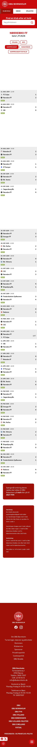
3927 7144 (10, 495)
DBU (18, 705)
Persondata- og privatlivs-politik (18, 734)
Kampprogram (12, 47)
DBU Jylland (18, 715)
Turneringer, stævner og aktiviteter (18, 640)
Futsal (18, 727)
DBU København (18, 718)
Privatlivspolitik (18, 653)
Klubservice (18, 646)
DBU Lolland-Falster (18, 721)
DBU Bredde (18, 659)
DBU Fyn (18, 712)
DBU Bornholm (18, 708)
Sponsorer (18, 649)
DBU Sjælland (18, 724)
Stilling (14, 42)
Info (23, 42)
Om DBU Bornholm (18, 637)
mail (19, 492)
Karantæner (25, 47)
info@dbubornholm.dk (18, 680)
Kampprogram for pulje (18, 52)
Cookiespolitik (18, 656)
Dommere (18, 643)
